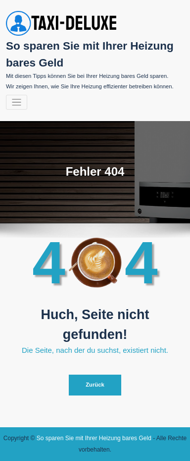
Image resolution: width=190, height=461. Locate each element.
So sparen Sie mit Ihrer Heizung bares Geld (94, 438)
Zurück (95, 385)
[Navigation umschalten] (16, 102)
